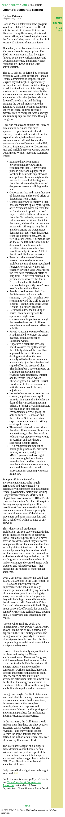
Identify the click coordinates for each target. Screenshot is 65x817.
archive (15, 4)
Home (26, 805)
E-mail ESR (59, 29)
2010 (25, 4)
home (5, 4)
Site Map (57, 23)
